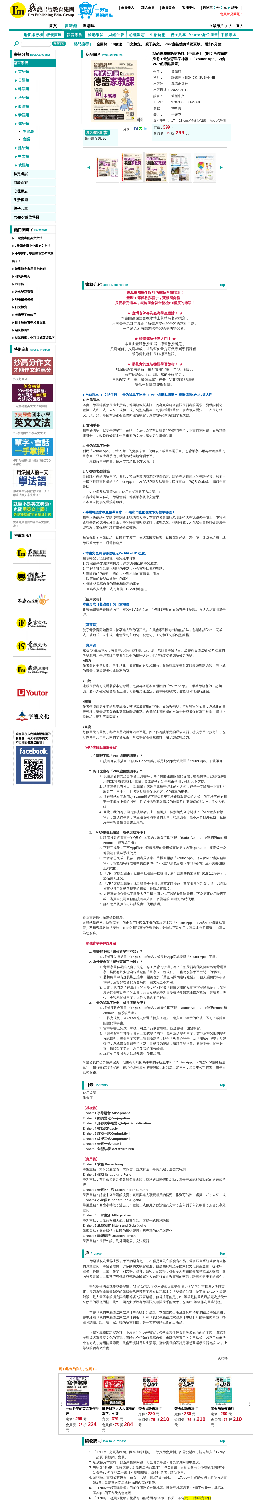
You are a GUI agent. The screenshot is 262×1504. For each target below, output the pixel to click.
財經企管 (116, 35)
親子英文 (152, 44)
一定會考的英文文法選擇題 (30, 406)
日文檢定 (133, 44)
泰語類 (23, 115)
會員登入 (127, 7)
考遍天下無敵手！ (27, 315)
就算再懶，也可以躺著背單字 (35, 338)
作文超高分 (20, 379)
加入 (229, 26)
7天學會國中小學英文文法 (32, 246)
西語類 (23, 106)
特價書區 (54, 35)
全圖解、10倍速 (109, 44)
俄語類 (23, 165)
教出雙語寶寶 (24, 292)
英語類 (23, 72)
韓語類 (23, 89)
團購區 (89, 26)
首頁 (53, 26)
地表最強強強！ (25, 299)
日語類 (23, 80)
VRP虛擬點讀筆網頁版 (182, 44)
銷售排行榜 (33, 35)
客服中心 (188, 7)
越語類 (23, 148)
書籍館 (71, 26)
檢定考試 (96, 35)
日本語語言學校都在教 (30, 322)
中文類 (23, 156)
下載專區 (229, 35)
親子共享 (179, 35)
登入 (240, 26)
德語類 (23, 124)
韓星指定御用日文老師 (30, 269)
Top (222, 285)
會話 (26, 139)
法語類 (23, 98)
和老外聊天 (22, 276)
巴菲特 (19, 284)
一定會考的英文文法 (28, 238)
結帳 (234, 7)
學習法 (28, 131)
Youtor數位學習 (203, 35)
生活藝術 (158, 35)
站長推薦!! (22, 330)
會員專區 (168, 7)
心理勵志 (137, 35)
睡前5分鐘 (213, 44)
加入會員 (148, 7)
